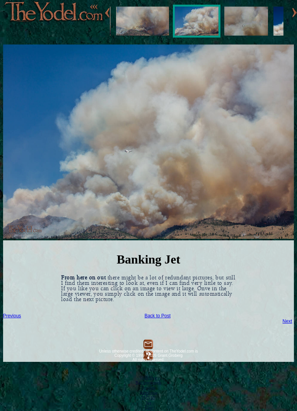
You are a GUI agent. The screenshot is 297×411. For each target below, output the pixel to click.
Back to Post (158, 316)
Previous (12, 316)
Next (287, 321)
